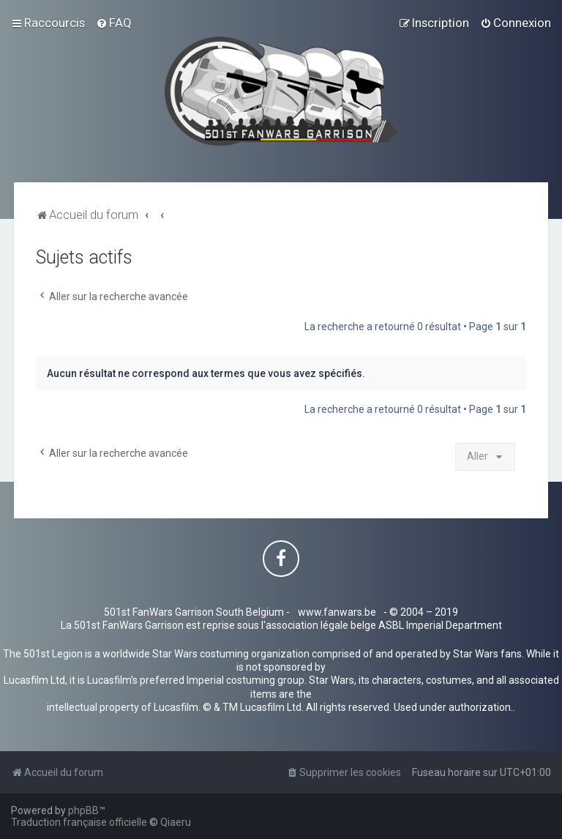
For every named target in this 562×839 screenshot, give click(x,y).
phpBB (83, 810)
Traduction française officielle (79, 822)
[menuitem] (114, 22)
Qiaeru (175, 822)
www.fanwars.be (337, 612)
